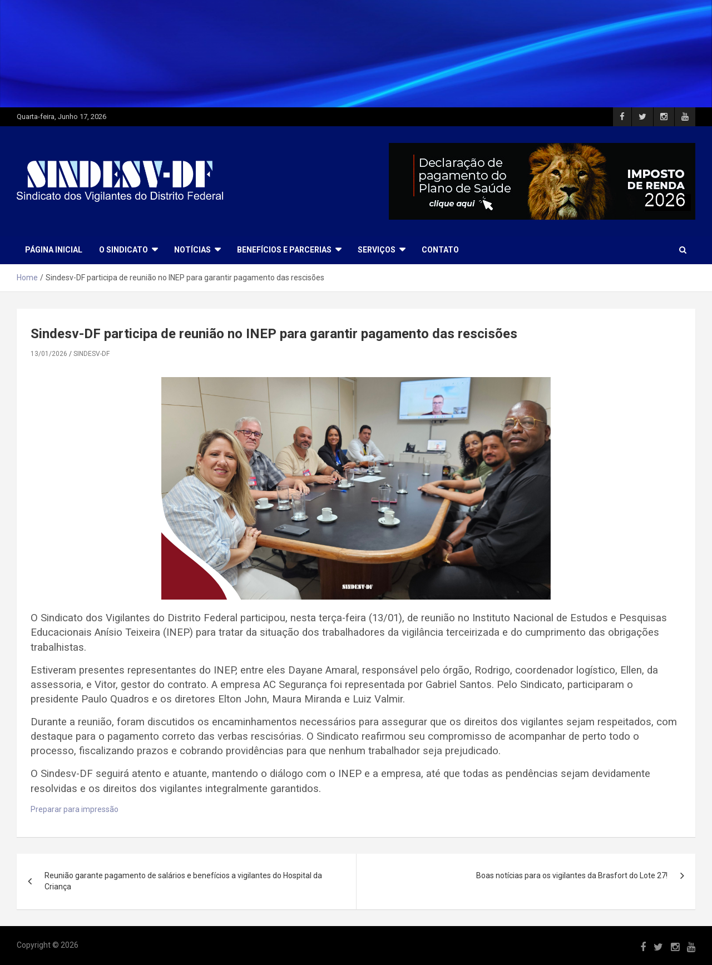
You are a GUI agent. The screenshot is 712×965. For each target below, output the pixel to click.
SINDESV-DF (91, 354)
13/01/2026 (49, 354)
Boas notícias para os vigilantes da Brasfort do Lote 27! (572, 875)
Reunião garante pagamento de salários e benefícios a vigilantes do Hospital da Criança (183, 881)
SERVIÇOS (376, 249)
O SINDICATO (123, 249)
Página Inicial (53, 249)
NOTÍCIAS (192, 249)
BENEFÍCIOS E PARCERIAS (284, 249)
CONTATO (440, 249)
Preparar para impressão (74, 809)
